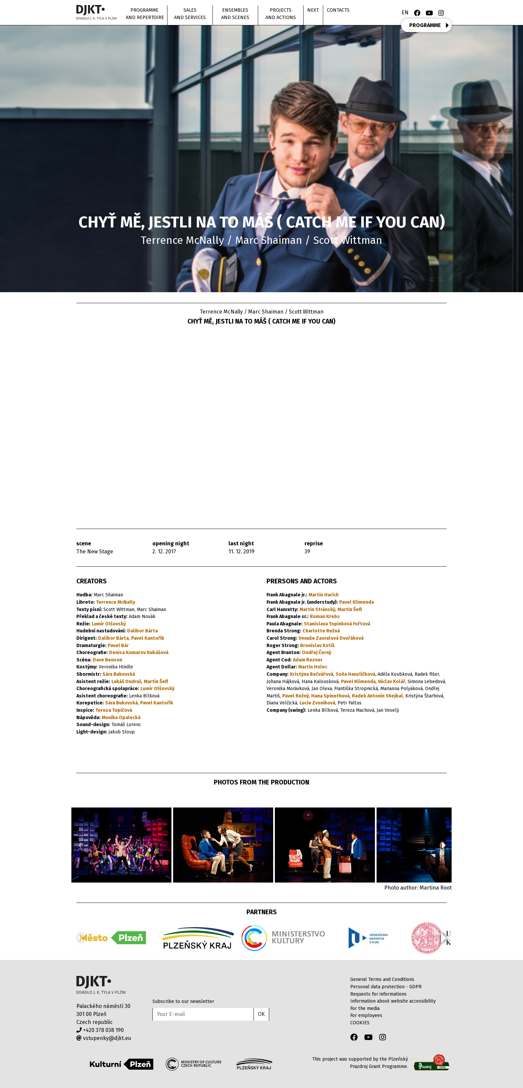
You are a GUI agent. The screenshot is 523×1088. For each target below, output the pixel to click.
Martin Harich (324, 595)
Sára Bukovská (118, 674)
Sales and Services (190, 13)
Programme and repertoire (145, 13)
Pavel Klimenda (356, 602)
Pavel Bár (118, 645)
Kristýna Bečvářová (311, 674)
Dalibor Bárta (142, 631)
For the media (365, 1008)
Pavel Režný (295, 696)
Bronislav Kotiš (317, 645)
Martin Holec (312, 667)
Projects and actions (281, 13)
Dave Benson (107, 660)
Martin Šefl (156, 681)
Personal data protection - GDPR (386, 987)
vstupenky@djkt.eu (103, 1038)
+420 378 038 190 (100, 1030)
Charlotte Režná (321, 631)
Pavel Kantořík (147, 638)
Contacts (338, 10)
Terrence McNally (115, 602)
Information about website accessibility (393, 1001)
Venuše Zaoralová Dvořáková (331, 638)
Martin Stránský (317, 609)
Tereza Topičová (113, 710)
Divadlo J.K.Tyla (100, 985)
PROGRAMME (429, 25)
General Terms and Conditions (382, 979)
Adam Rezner (308, 660)
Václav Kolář (391, 681)
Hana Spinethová (330, 696)
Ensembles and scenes (235, 13)
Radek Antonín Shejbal (377, 696)
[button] (443, 845)
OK (261, 1014)
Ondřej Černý (316, 652)
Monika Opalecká (121, 717)
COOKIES (360, 1023)
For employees (366, 1015)
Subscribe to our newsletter (183, 1001)
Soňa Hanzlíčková (355, 674)
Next (313, 10)
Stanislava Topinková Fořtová (337, 624)
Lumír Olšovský (109, 624)
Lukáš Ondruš (126, 681)
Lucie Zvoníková (317, 703)
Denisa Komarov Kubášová (138, 652)
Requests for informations (378, 994)
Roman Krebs (325, 616)
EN (405, 12)
